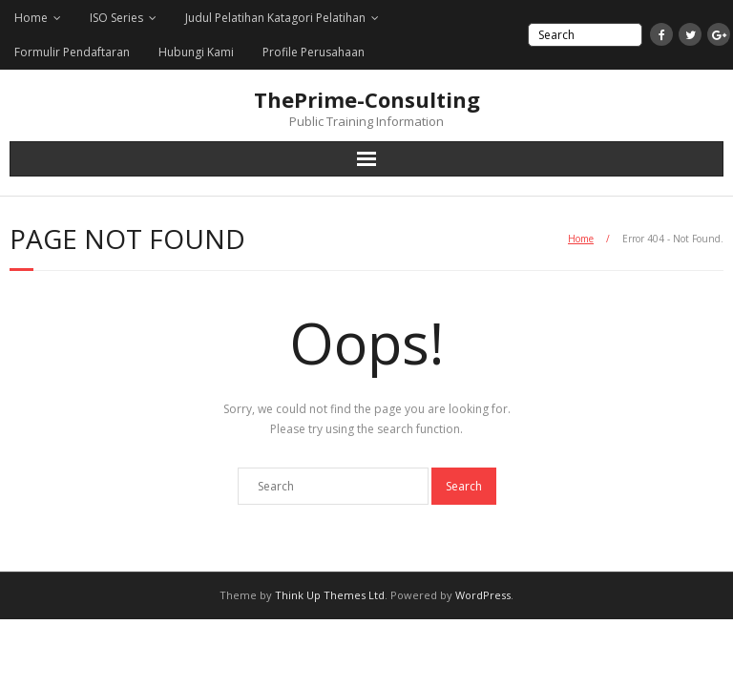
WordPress (483, 595)
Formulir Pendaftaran (72, 52)
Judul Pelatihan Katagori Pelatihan (275, 18)
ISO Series (116, 18)
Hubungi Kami (196, 52)
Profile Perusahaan (313, 52)
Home (31, 18)
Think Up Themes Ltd (330, 595)
